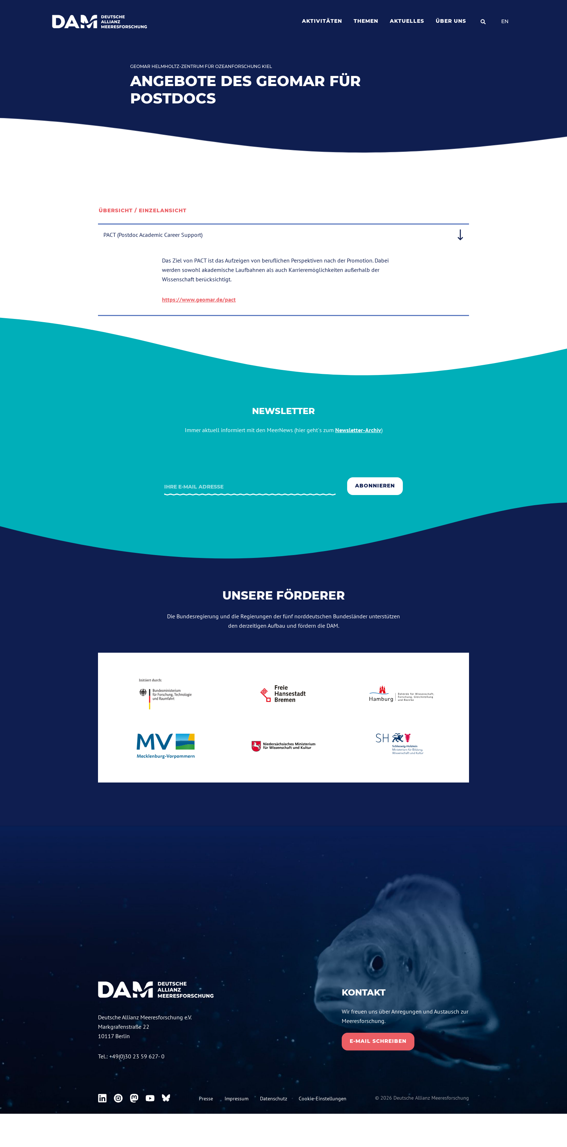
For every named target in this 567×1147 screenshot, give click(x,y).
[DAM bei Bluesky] (166, 1098)
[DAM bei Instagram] (118, 1098)
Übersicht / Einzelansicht (143, 210)
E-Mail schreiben (378, 1041)
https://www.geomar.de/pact (199, 299)
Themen (366, 21)
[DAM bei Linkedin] (102, 1098)
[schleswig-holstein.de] (401, 746)
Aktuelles (407, 21)
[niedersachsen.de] (283, 746)
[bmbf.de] (165, 694)
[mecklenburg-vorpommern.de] (165, 746)
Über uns (451, 21)
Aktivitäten (322, 21)
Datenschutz (273, 1098)
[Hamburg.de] (401, 694)
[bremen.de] (283, 694)
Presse (206, 1098)
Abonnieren (375, 485)
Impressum (236, 1098)
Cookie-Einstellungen (322, 1098)
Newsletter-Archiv (358, 430)
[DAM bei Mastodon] (134, 1098)
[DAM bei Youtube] (150, 1098)
